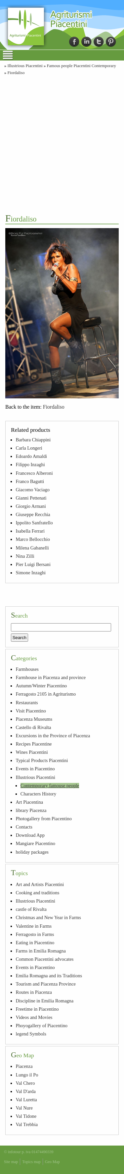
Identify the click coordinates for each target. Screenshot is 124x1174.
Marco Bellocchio (33, 539)
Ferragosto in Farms (35, 934)
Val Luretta (26, 1099)
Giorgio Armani (31, 506)
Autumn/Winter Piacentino (41, 685)
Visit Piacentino (31, 710)
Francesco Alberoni (34, 473)
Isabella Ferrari (30, 531)
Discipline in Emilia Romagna (44, 1000)
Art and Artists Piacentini (40, 884)
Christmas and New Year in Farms (48, 917)
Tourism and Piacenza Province (46, 984)
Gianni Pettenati (31, 498)
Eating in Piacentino (35, 942)
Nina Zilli (25, 556)
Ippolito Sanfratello (34, 522)
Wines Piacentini (32, 752)
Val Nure (24, 1108)
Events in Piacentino (35, 768)
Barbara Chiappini (33, 439)
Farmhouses (27, 669)
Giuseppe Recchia (33, 514)
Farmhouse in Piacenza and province (51, 677)
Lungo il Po (27, 1074)
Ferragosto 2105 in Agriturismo (46, 694)
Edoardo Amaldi (31, 456)
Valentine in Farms (34, 926)
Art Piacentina (29, 802)
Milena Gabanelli (32, 547)
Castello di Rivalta (33, 727)
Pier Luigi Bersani (33, 564)
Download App (30, 835)
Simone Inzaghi (31, 572)
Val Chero (25, 1083)
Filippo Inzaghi (30, 464)
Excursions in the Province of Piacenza (53, 735)
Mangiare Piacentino (35, 843)
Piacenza (24, 1066)
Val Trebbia (27, 1124)
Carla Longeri (29, 448)
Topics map (31, 1161)
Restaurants (27, 702)
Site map (11, 1161)
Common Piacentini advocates (44, 959)
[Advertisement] (62, 144)
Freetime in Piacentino (37, 1009)
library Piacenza (31, 810)
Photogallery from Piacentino (43, 818)
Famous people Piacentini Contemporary (81, 65)
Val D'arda (26, 1091)
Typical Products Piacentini (42, 760)
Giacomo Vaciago (32, 489)
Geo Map (52, 1161)
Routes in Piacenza (34, 992)
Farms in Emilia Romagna (40, 950)
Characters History (38, 793)
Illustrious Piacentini (24, 65)
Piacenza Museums (34, 719)
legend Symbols (31, 1033)
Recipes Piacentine (34, 744)
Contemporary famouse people (50, 785)
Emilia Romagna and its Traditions (49, 975)
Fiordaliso (15, 72)
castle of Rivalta (31, 909)
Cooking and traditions (37, 892)
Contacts (24, 827)
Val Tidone (26, 1116)
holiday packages (32, 852)
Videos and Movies (34, 1017)
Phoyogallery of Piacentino (41, 1025)
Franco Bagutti (30, 481)
